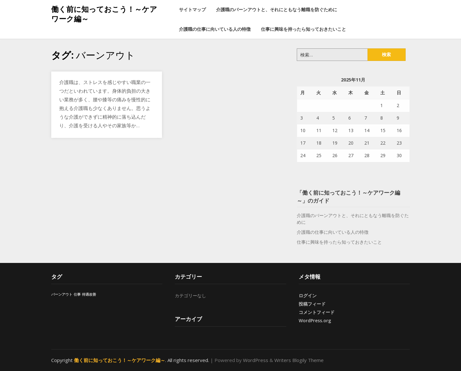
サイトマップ (192, 9)
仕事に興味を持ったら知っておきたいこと (303, 29)
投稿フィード (312, 304)
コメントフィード (317, 312)
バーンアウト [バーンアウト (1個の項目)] (61, 294)
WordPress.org (315, 320)
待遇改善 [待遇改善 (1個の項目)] (89, 294)
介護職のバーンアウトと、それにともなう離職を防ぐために (276, 9)
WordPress (255, 360)
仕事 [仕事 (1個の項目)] (77, 294)
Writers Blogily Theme (299, 360)
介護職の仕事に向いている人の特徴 (215, 29)
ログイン (308, 295)
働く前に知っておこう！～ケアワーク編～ (104, 14)
